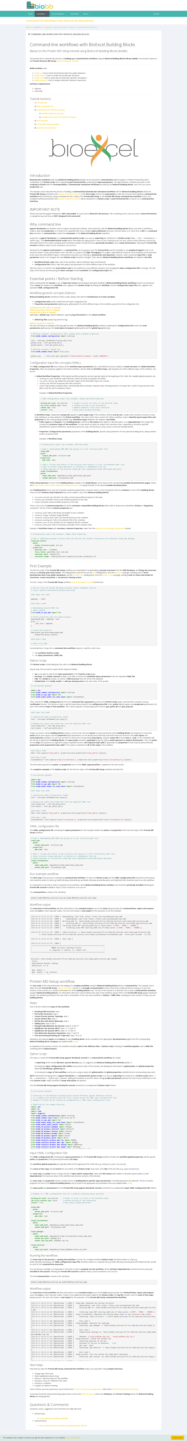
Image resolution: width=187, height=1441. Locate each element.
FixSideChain (78, 575)
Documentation (59, 14)
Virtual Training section (84, 1389)
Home (30, 14)
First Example (42, 120)
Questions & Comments (46, 128)
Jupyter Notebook (64, 988)
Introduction (41, 103)
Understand (177, 1438)
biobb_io (38, 73)
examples (99, 1389)
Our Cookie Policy (73, 1438)
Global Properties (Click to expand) (45, 310)
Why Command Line (44, 106)
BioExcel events (87, 1394)
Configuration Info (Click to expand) (45, 307)
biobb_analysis (41, 80)
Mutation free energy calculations (110, 528)
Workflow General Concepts (52, 113)
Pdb (94, 572)
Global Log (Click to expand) (42, 323)
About (86, 14)
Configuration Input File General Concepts (58, 117)
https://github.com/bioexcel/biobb (53, 1418)
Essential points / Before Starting (50, 110)
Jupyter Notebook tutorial (67, 61)
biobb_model (40, 75)
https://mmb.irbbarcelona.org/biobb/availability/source (56, 485)
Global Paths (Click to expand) (43, 312)
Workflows (75, 14)
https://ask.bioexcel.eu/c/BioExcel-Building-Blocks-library (63, 1425)
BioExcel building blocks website (125, 1389)
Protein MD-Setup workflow (47, 124)
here (75, 1041)
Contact (156, 14)
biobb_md (39, 78)
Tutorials (47, 27)
